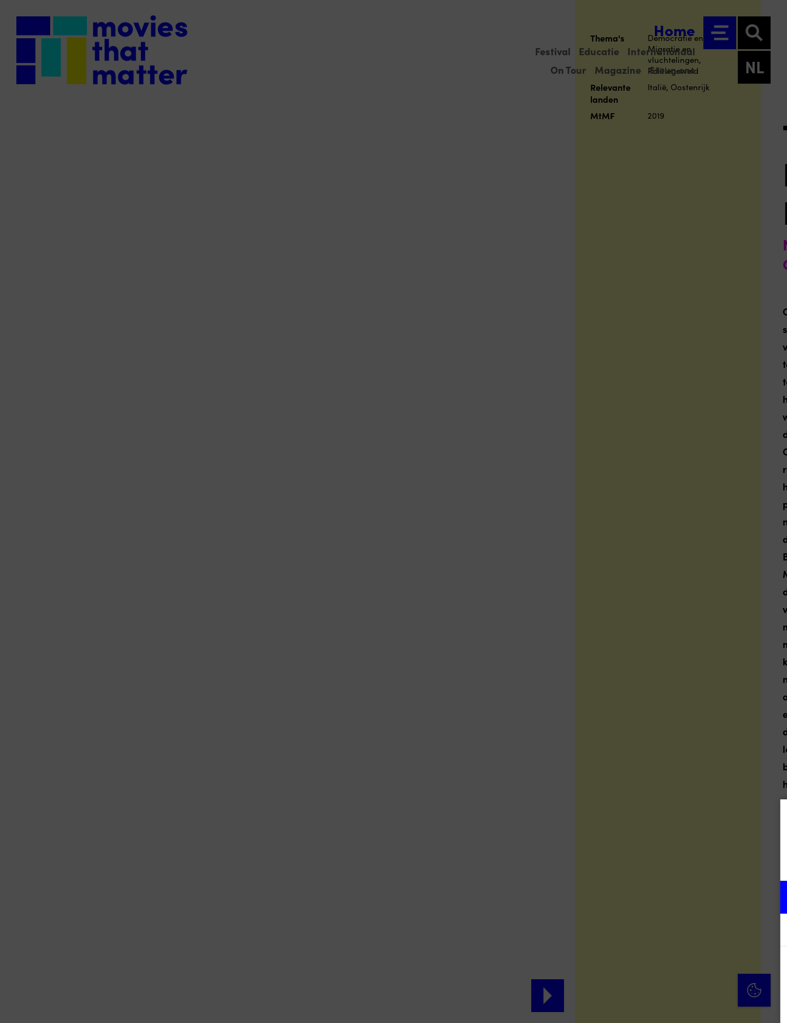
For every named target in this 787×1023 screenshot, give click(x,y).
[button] (683, 897)
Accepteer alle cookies (694, 970)
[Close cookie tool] (770, 819)
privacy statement (650, 861)
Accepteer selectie (694, 1002)
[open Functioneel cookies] (769, 898)
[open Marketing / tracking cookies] (769, 931)
